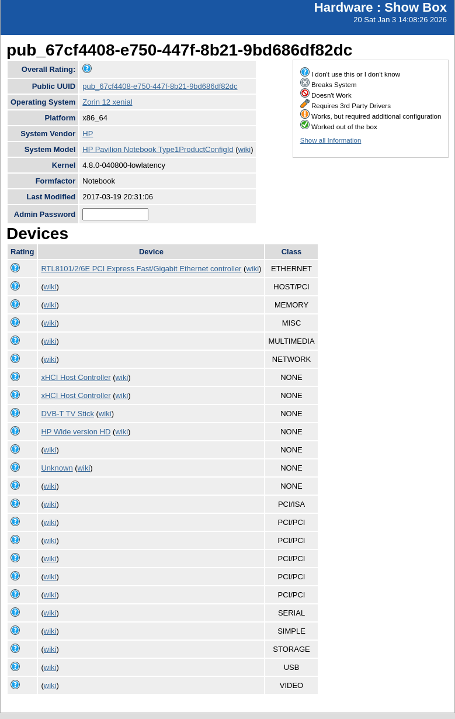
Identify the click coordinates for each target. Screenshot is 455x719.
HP (87, 133)
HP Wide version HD (75, 431)
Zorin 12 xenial (107, 102)
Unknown (56, 468)
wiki (244, 149)
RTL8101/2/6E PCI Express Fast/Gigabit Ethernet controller (141, 268)
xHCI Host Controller (75, 377)
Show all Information (331, 140)
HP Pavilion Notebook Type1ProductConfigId (157, 149)
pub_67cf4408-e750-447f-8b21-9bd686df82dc (159, 86)
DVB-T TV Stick (67, 413)
